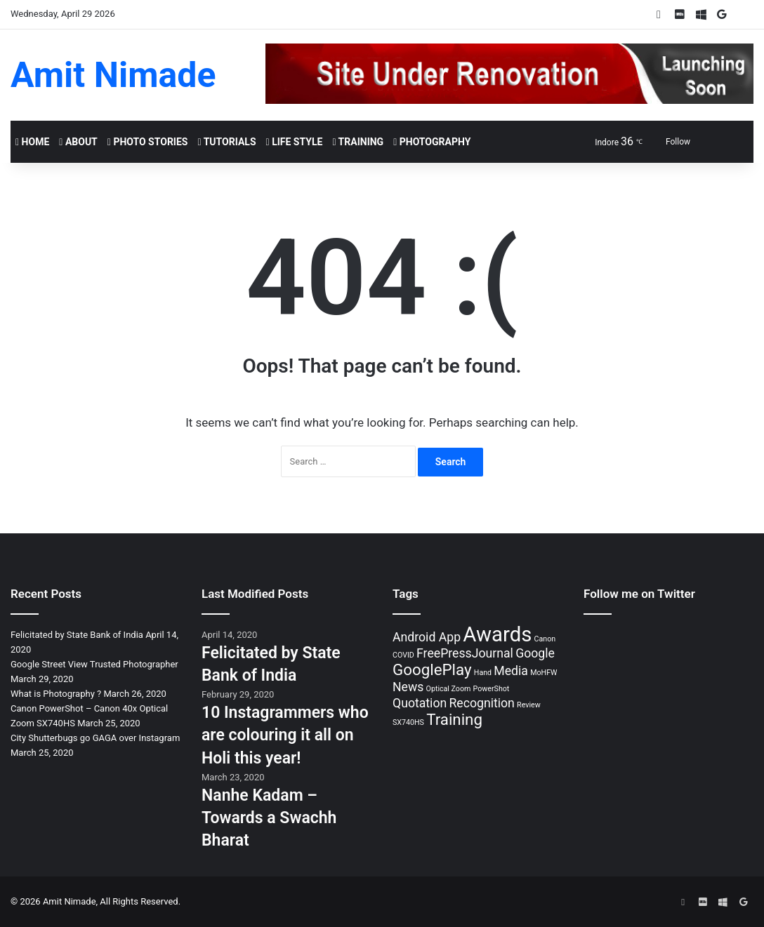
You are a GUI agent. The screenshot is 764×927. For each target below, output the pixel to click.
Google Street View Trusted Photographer (94, 664)
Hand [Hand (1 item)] (483, 672)
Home (32, 141)
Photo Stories (147, 141)
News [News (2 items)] (408, 687)
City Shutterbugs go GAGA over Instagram (95, 738)
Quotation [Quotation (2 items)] (420, 703)
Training (357, 141)
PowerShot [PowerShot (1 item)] (491, 688)
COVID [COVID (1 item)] (403, 655)
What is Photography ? (56, 693)
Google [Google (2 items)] (535, 653)
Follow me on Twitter (639, 594)
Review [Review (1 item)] (529, 704)
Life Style (294, 141)
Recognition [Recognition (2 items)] (481, 703)
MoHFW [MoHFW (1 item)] (543, 672)
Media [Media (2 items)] (511, 671)
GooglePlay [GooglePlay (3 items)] (432, 669)
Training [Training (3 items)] (454, 719)
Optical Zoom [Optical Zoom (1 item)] (448, 688)
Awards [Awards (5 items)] (497, 634)
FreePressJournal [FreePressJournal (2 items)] (464, 653)
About (78, 141)
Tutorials (226, 141)
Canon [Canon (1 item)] (545, 638)
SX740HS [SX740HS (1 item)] (408, 722)
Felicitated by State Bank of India (77, 634)
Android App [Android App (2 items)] (427, 637)
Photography (431, 141)
